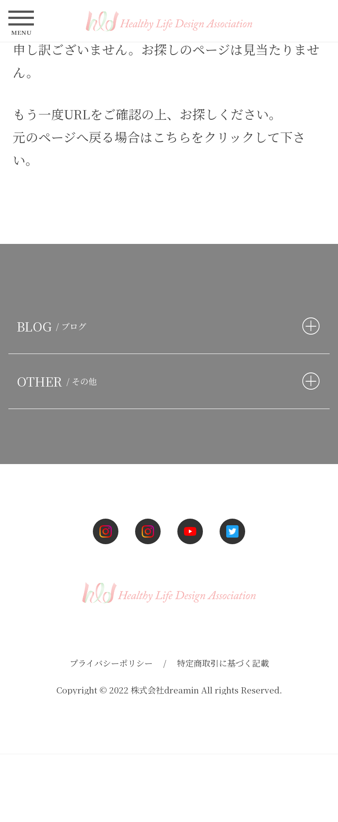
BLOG (53, 326)
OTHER (59, 381)
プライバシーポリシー (111, 663)
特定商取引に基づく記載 (223, 663)
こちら (172, 137)
